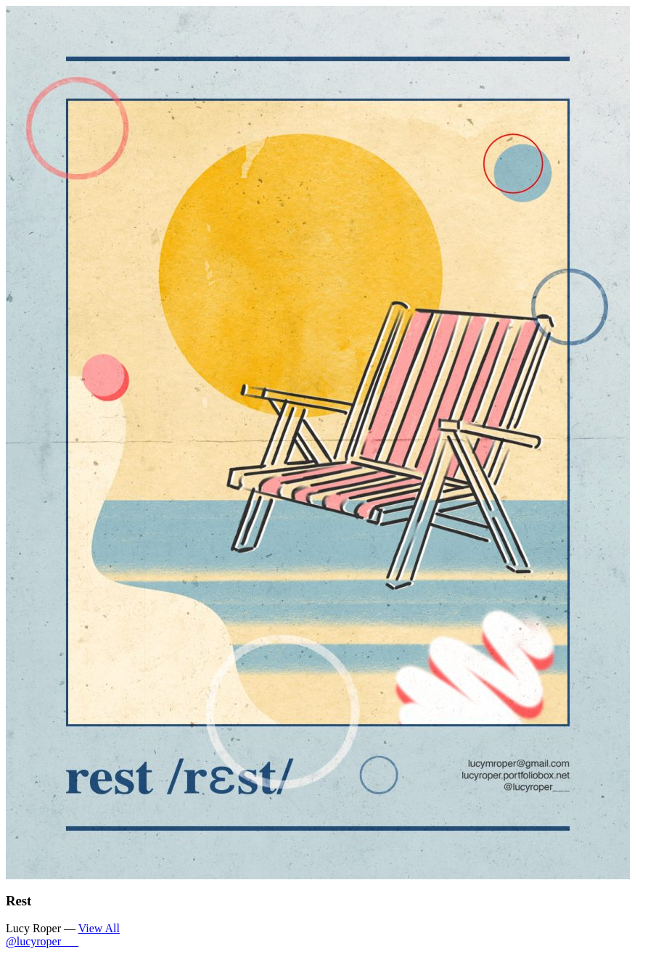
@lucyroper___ (42, 941)
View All (99, 928)
